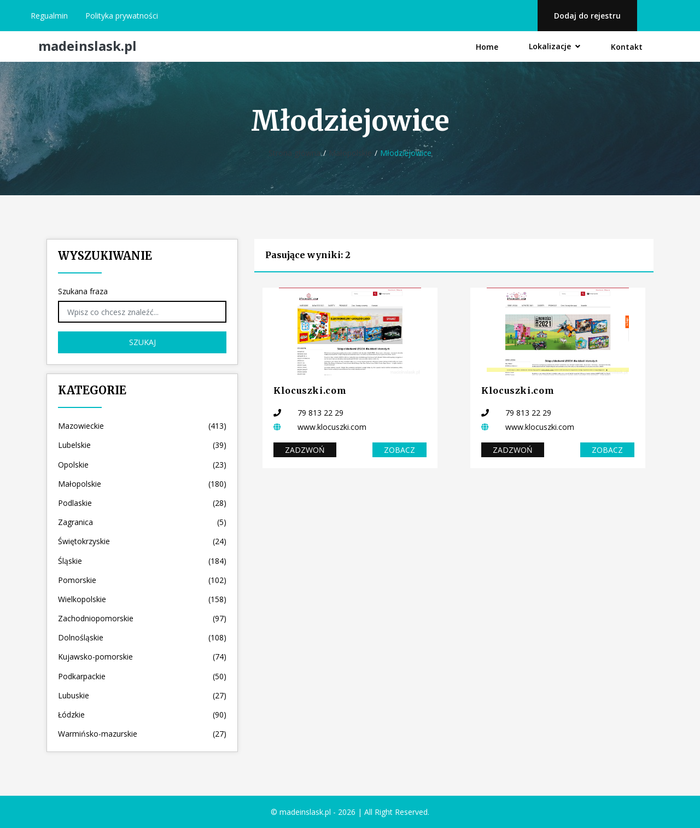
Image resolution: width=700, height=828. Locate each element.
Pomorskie (142, 580)
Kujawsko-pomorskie (142, 656)
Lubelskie (142, 445)
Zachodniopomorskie (142, 618)
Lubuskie (142, 695)
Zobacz (399, 450)
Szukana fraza (83, 291)
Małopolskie (350, 153)
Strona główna (294, 153)
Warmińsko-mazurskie (142, 733)
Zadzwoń (305, 450)
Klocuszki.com (309, 390)
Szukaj (142, 342)
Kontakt (627, 47)
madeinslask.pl (87, 46)
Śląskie (142, 561)
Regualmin (49, 15)
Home (487, 47)
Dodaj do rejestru (587, 15)
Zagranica (142, 522)
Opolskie (142, 464)
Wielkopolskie (142, 599)
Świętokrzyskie (142, 541)
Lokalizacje (554, 46)
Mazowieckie (142, 426)
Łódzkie (142, 714)
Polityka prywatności (121, 15)
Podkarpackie (142, 676)
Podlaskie (142, 503)
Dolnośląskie (142, 637)
